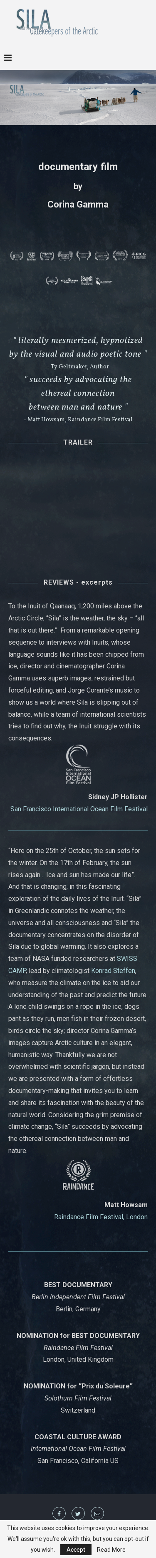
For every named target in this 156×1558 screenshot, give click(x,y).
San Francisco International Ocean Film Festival (79, 809)
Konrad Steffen (113, 971)
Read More (111, 1550)
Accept (76, 1549)
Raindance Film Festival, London (101, 1217)
